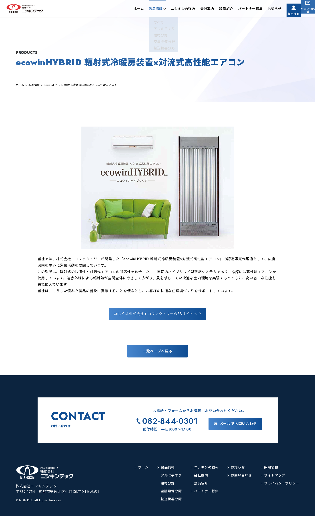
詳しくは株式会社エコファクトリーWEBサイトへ (155, 313)
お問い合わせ (305, 13)
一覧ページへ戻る (157, 351)
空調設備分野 (165, 491)
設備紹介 (215, 9)
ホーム (127, 9)
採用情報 (285, 13)
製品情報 (144, 9)
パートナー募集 (239, 9)
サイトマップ (273, 475)
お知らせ (263, 9)
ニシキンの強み (171, 9)
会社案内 (196, 9)
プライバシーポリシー (280, 483)
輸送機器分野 (165, 499)
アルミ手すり (165, 475)
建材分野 (161, 483)
